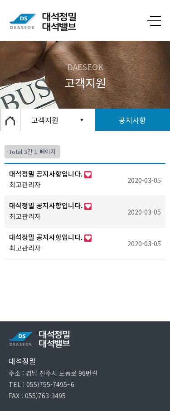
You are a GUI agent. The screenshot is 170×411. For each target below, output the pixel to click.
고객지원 (44, 120)
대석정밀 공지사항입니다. (46, 173)
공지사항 (132, 120)
